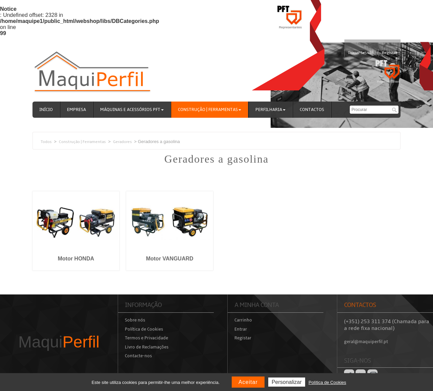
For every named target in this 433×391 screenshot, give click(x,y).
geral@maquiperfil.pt (366, 341)
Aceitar (248, 382)
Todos (46, 141)
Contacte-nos (138, 356)
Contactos (312, 109)
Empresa (76, 109)
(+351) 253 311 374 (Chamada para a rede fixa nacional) (386, 325)
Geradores (122, 141)
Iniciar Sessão (360, 52)
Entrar (240, 329)
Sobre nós (135, 320)
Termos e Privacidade (146, 338)
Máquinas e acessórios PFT (132, 109)
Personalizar (287, 382)
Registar (389, 52)
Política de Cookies (144, 329)
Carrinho (243, 320)
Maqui (58, 342)
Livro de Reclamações (146, 347)
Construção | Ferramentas (209, 109)
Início (46, 109)
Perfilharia (270, 109)
